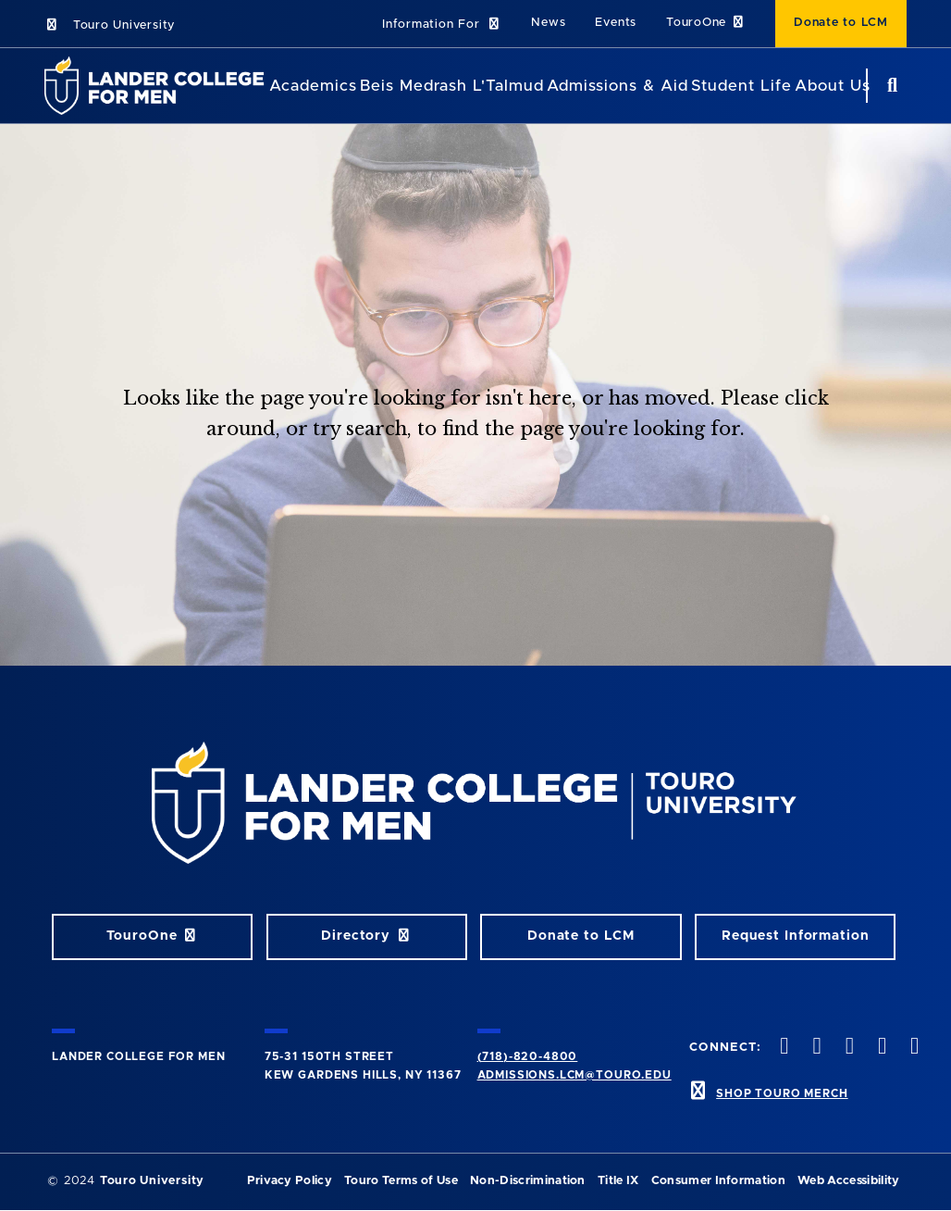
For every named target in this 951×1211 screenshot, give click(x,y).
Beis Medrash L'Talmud (452, 86)
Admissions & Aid (617, 86)
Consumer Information (718, 1181)
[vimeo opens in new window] (880, 1048)
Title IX (618, 1181)
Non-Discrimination (528, 1181)
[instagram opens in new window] (847, 1048)
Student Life (741, 86)
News (548, 23)
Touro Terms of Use (401, 1181)
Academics (313, 86)
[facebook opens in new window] (783, 1048)
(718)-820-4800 (527, 1056)
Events (615, 23)
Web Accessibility (848, 1181)
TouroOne (706, 23)
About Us (833, 86)
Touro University (109, 25)
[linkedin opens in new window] (913, 1048)
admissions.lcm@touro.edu (574, 1074)
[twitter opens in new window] (815, 1048)
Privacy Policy (289, 1181)
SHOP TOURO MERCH (781, 1093)
